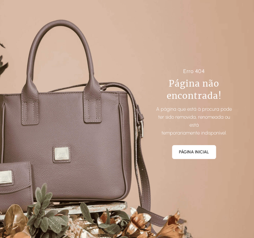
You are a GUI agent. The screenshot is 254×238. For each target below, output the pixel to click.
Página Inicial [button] (194, 151)
